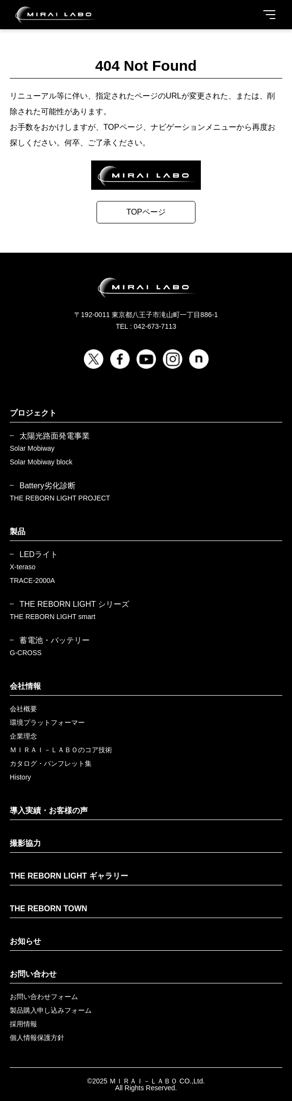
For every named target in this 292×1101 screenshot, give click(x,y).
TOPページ (146, 212)
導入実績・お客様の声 (49, 810)
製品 (17, 531)
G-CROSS (25, 652)
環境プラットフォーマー (47, 722)
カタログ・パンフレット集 (51, 763)
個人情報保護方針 (37, 1037)
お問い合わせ (33, 974)
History (20, 777)
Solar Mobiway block (41, 462)
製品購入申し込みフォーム (51, 1010)
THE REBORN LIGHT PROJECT (60, 498)
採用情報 (23, 1024)
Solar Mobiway (32, 448)
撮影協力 (25, 843)
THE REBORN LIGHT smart (53, 616)
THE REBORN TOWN (48, 908)
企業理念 (23, 736)
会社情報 (25, 686)
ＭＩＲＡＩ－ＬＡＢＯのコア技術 (61, 749)
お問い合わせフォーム (44, 996)
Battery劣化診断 (47, 486)
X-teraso (23, 566)
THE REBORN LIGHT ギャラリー (69, 876)
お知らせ (25, 941)
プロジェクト (33, 413)
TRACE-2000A (32, 580)
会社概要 (23, 708)
